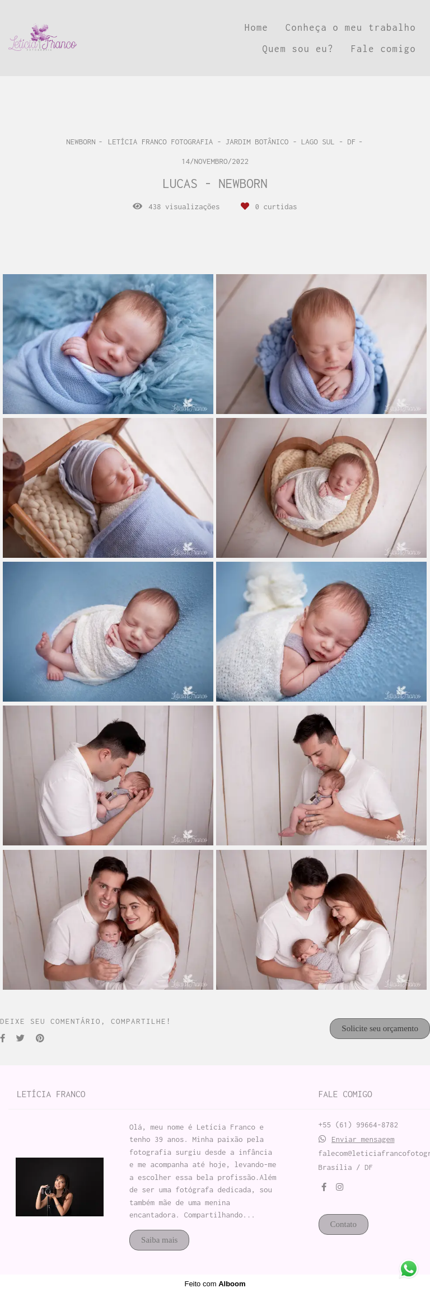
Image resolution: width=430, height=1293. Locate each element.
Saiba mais (159, 1239)
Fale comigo (383, 49)
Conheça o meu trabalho (351, 27)
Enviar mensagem (363, 1139)
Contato (343, 1224)
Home (256, 27)
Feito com (214, 1284)
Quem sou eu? (298, 49)
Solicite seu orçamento (380, 1028)
